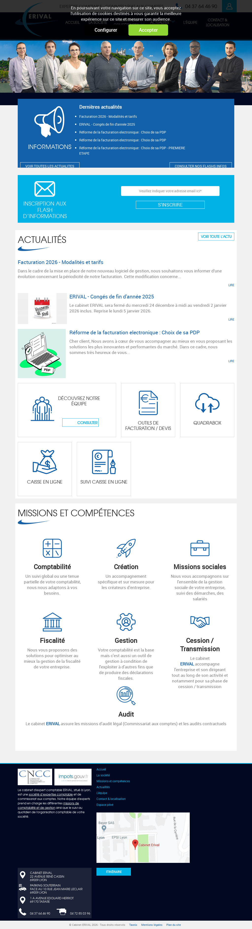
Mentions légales (151, 925)
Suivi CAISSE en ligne (103, 481)
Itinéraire (114, 872)
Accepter (148, 30)
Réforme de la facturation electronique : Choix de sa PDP (122, 132)
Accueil (101, 769)
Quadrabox (207, 422)
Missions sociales (199, 566)
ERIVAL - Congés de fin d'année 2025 (107, 124)
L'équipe (101, 793)
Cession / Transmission (200, 644)
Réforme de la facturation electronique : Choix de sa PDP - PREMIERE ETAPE (132, 151)
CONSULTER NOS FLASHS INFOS (201, 166)
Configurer (105, 30)
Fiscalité (52, 640)
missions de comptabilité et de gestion (48, 805)
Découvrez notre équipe (79, 401)
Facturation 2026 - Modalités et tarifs (108, 116)
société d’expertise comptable (51, 794)
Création (126, 566)
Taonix (133, 925)
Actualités (42, 239)
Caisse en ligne (45, 481)
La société (103, 775)
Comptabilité (52, 566)
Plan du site (173, 925)
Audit (126, 714)
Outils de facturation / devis (148, 425)
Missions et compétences (76, 512)
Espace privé (104, 805)
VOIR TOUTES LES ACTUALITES (49, 166)
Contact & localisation (111, 799)
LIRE (231, 285)
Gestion (126, 640)
